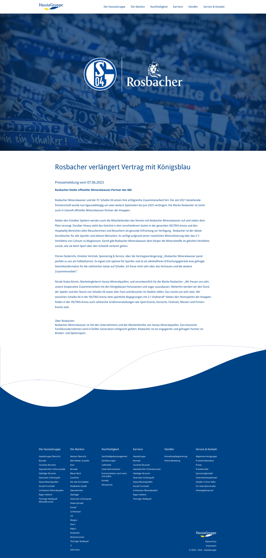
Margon (73, 520)
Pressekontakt (202, 469)
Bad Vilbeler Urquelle (79, 461)
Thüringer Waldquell (79, 541)
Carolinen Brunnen (47, 465)
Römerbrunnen (77, 537)
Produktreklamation (205, 461)
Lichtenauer (75, 511)
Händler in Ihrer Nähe (205, 482)
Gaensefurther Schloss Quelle (52, 469)
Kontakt (105, 480)
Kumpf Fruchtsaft (47, 486)
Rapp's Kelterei (45, 494)
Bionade (42, 461)
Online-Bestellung (172, 461)
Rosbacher (75, 533)
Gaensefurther (76, 490)
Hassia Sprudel (76, 503)
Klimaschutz (107, 485)
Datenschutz (210, 541)
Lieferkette (106, 465)
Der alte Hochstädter (79, 482)
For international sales (206, 486)
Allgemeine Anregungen (206, 456)
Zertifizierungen (109, 461)
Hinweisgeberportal (204, 490)
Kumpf (73, 507)
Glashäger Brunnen (47, 473)
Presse (199, 465)
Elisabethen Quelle (78, 486)
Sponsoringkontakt (204, 473)
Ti (71, 545)
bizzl (72, 465)
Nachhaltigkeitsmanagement (114, 456)
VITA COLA (75, 550)
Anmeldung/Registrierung (175, 456)
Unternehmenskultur (111, 469)
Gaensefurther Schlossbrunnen (147, 469)
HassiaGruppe (139, 456)
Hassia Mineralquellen (48, 482)
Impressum (211, 546)
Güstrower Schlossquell (49, 477)
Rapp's (73, 528)
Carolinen (74, 477)
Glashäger (74, 494)
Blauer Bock (75, 473)
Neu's (72, 524)
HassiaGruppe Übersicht (49, 456)
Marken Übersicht (78, 456)
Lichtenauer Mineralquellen (51, 490)
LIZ (71, 516)
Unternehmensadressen (206, 477)
